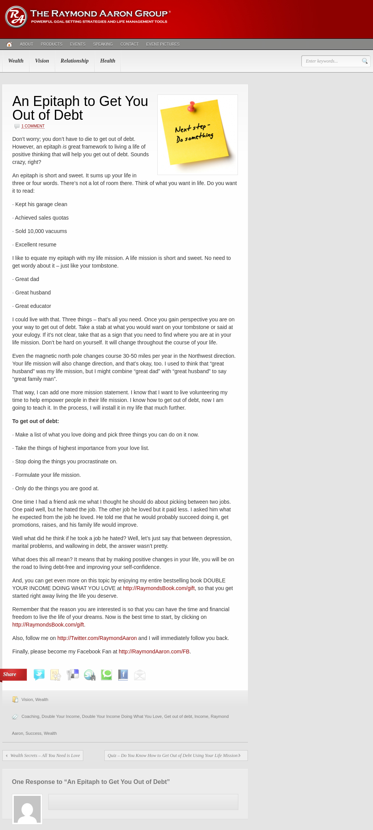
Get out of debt (178, 716)
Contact (129, 44)
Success (33, 733)
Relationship (75, 61)
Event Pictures (163, 44)
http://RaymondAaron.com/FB (154, 651)
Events (78, 44)
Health (108, 61)
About (26, 44)
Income (201, 716)
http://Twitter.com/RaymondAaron (97, 638)
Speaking (103, 44)
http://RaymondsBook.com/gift (159, 588)
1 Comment (33, 126)
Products (51, 44)
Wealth (15, 61)
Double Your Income (61, 716)
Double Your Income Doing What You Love (122, 716)
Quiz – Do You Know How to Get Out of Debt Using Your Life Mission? (174, 755)
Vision (42, 61)
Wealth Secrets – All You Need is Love (45, 755)
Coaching (30, 716)
